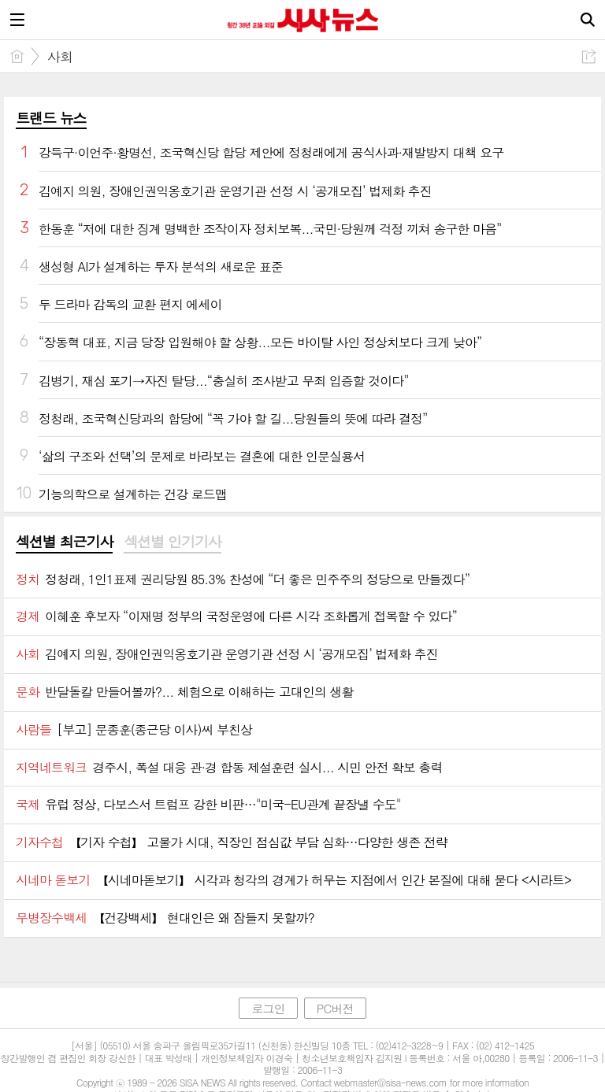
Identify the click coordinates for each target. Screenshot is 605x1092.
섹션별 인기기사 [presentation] (172, 541)
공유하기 (589, 56)
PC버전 (335, 1008)
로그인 (267, 1008)
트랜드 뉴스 (51, 118)
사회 (59, 56)
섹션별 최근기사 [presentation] (64, 541)
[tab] (64, 542)
